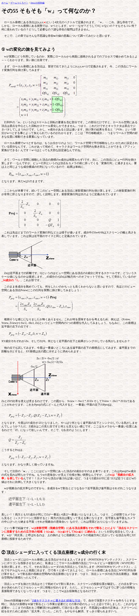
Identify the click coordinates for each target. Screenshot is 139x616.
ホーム (4, 3)
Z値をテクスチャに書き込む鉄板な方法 (56, 600)
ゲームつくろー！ (19, 3)
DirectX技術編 (37, 3)
